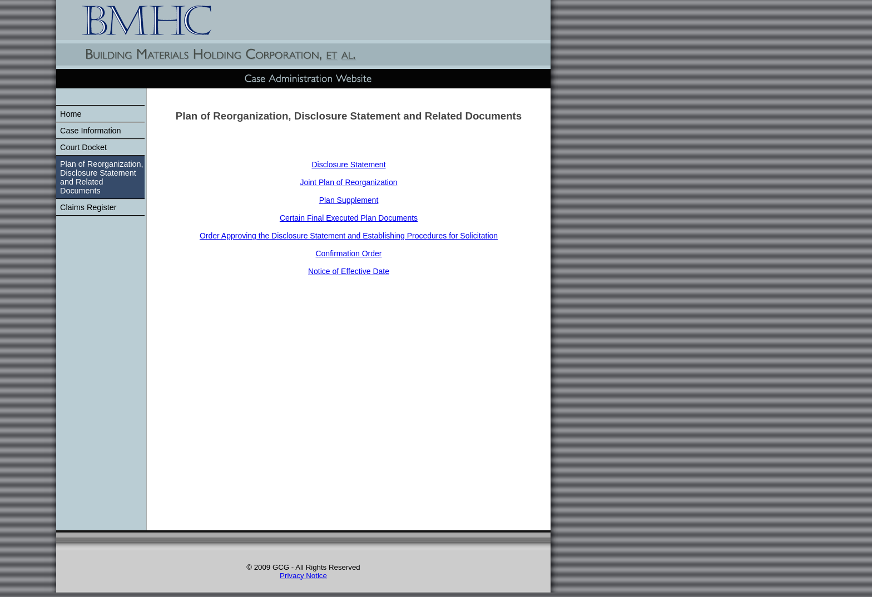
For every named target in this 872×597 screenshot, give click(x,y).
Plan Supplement (349, 200)
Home (70, 114)
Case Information (90, 130)
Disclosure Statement (348, 164)
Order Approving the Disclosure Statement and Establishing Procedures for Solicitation (349, 235)
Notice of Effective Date (348, 271)
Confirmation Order (348, 253)
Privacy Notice (303, 575)
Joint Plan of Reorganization (348, 182)
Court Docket (83, 147)
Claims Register (88, 207)
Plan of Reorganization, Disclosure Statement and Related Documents (101, 177)
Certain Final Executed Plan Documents (349, 217)
